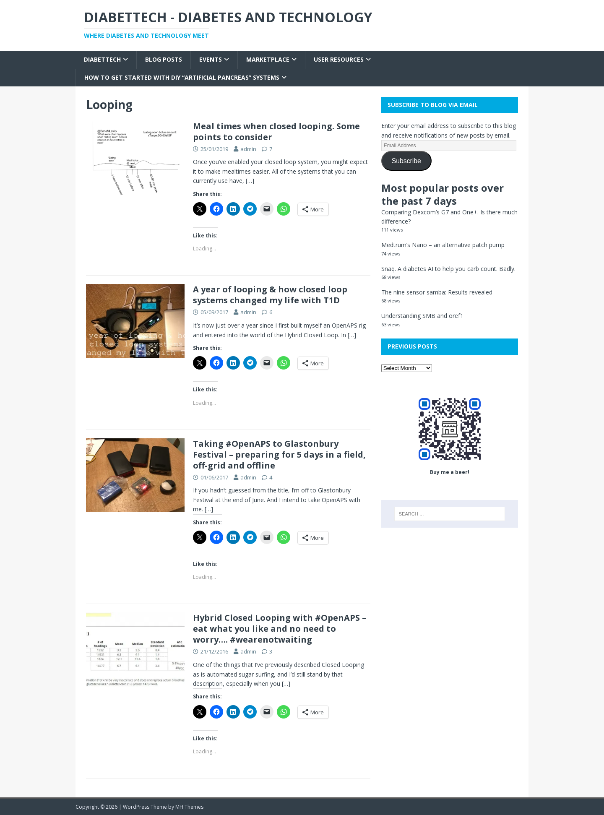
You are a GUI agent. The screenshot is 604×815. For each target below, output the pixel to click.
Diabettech (102, 59)
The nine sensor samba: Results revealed (436, 292)
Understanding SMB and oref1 (422, 316)
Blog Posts (163, 59)
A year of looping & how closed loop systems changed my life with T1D (270, 295)
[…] (250, 181)
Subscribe (406, 160)
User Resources (339, 59)
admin (248, 149)
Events (210, 59)
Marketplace (267, 59)
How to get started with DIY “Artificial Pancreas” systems (181, 77)
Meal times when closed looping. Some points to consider (276, 131)
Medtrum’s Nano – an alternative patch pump (443, 245)
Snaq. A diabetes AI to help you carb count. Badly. (448, 269)
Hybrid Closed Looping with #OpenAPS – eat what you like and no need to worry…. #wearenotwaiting (279, 628)
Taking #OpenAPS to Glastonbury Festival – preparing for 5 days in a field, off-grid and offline (279, 454)
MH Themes (189, 806)
